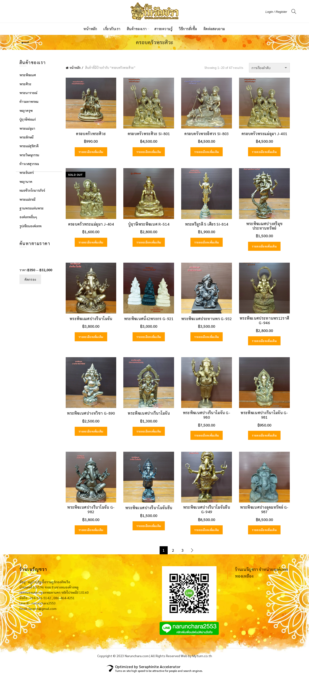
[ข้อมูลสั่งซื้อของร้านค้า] (269, 67)
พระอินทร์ (26, 172)
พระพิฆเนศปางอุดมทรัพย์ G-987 (264, 509)
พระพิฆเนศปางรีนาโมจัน (149, 413)
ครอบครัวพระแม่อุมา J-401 (264, 133)
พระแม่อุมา (27, 128)
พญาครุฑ (26, 110)
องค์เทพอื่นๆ (28, 217)
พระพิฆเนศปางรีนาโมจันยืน (148, 507)
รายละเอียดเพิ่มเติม (90, 152)
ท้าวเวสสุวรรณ (29, 163)
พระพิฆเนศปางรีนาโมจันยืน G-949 (206, 509)
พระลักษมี (26, 137)
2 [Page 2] (173, 550)
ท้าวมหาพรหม (28, 101)
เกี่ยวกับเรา (111, 28)
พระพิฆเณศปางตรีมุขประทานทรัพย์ (264, 225)
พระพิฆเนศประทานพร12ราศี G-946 (264, 320)
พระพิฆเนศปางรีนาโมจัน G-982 (91, 509)
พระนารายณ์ (28, 92)
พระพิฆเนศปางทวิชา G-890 (91, 413)
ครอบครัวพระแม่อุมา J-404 (91, 224)
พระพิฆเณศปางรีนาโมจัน (90, 318)
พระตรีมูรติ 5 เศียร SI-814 (206, 224)
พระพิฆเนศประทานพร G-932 (206, 318)
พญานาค (25, 181)
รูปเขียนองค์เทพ (30, 226)
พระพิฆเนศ (27, 75)
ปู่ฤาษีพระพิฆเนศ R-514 (148, 224)
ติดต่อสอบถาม (214, 28)
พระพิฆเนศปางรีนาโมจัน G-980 (206, 414)
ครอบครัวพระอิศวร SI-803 (206, 133)
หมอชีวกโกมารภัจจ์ (32, 190)
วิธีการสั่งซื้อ (188, 28)
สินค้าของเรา (137, 28)
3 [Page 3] (182, 550)
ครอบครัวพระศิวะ (91, 133)
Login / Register (276, 12)
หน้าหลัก (90, 28)
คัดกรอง (30, 279)
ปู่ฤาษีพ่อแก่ (27, 119)
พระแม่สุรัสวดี (29, 146)
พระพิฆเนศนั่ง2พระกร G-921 (149, 318)
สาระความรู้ (163, 28)
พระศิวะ (25, 84)
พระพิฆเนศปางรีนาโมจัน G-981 (264, 414)
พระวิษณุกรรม (29, 155)
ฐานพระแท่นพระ (31, 208)
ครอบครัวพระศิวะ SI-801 (149, 133)
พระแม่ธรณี (27, 199)
